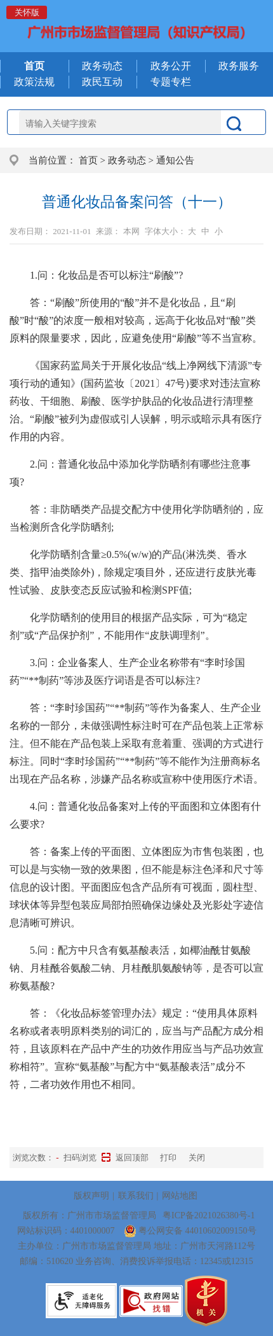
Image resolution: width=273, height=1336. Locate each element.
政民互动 (102, 81)
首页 (88, 160)
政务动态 (102, 65)
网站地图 (179, 1195)
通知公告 (175, 160)
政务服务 (238, 65)
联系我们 (136, 1195)
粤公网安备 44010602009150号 (190, 1230)
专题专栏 (170, 81)
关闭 (197, 1157)
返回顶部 (132, 1157)
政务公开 (170, 65)
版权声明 (91, 1195)
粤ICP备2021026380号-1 (209, 1215)
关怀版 (27, 12)
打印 (168, 1157)
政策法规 (34, 81)
